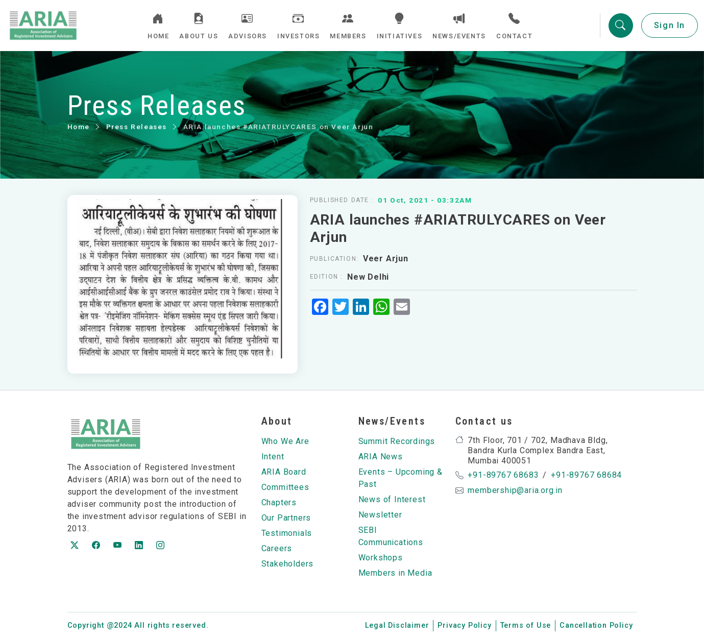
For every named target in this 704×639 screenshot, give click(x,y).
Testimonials (286, 533)
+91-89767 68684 (586, 475)
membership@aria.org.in (515, 490)
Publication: (334, 258)
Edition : (326, 276)
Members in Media (395, 573)
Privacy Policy (464, 625)
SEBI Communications (390, 536)
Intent (272, 456)
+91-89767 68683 (503, 475)
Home (78, 126)
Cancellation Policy (596, 625)
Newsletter (380, 515)
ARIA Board (283, 472)
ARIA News (380, 456)
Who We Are (285, 441)
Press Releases (136, 126)
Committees (285, 487)
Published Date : (342, 200)
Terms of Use (525, 625)
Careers (277, 548)
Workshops (380, 557)
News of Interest (392, 499)
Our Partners (286, 518)
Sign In (669, 25)
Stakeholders (287, 564)
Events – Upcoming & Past (400, 478)
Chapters (279, 502)
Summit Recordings (396, 441)
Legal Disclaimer (397, 625)
